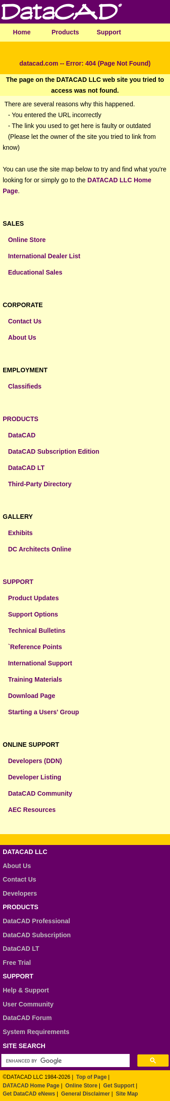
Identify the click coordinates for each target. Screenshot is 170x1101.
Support (109, 32)
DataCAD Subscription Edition (53, 451)
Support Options (33, 614)
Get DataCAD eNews (29, 1094)
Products (65, 32)
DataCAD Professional (36, 921)
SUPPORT (18, 581)
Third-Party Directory (40, 484)
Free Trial (17, 962)
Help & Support (26, 990)
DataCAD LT (26, 467)
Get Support (119, 1085)
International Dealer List (44, 256)
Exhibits (20, 532)
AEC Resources (32, 809)
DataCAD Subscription (37, 935)
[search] (63, 1061)
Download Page (31, 695)
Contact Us (25, 321)
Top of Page (91, 1077)
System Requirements (36, 1031)
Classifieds (25, 386)
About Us (22, 337)
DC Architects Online (40, 549)
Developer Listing (34, 777)
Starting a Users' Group (43, 712)
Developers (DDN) (35, 760)
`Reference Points (35, 646)
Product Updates (33, 598)
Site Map (127, 1094)
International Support (40, 663)
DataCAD (22, 435)
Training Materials (35, 679)
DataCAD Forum (27, 1017)
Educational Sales (35, 272)
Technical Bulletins (37, 630)
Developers (20, 893)
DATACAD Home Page (31, 1085)
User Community (28, 1004)
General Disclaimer (85, 1094)
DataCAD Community (40, 793)
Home (22, 32)
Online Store (27, 239)
